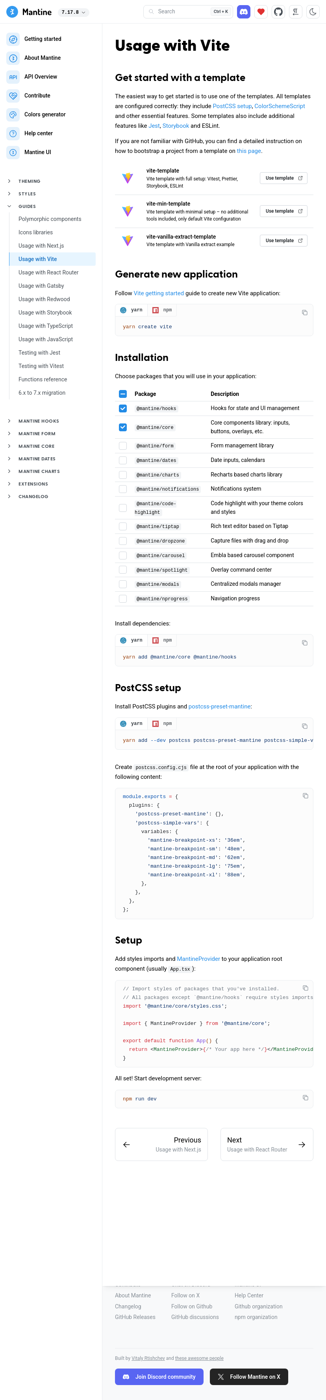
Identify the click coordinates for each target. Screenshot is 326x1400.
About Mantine (133, 1295)
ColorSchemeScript (279, 106)
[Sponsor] (261, 11)
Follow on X (185, 1295)
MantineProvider (198, 961)
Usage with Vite (38, 259)
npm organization (256, 1317)
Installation (142, 359)
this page (249, 151)
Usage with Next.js (41, 246)
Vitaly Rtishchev (148, 1358)
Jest (154, 125)
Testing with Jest (39, 353)
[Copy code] (304, 312)
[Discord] (243, 11)
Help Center (249, 1295)
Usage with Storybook (45, 312)
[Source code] (278, 11)
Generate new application (176, 275)
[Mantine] (29, 12)
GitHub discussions (195, 1317)
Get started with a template (180, 78)
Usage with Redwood (44, 299)
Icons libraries (36, 232)
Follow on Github (191, 1306)
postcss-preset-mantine (220, 708)
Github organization (259, 1306)
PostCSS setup (232, 106)
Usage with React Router (49, 272)
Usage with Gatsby (41, 286)
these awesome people (199, 1358)
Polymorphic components (50, 219)
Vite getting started (159, 293)
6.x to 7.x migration (42, 393)
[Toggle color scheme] (313, 11)
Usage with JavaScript (46, 339)
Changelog (128, 1306)
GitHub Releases (135, 1317)
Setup (128, 943)
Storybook (176, 125)
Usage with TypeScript (46, 326)
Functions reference (43, 379)
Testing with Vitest (41, 366)
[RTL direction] (295, 11)
